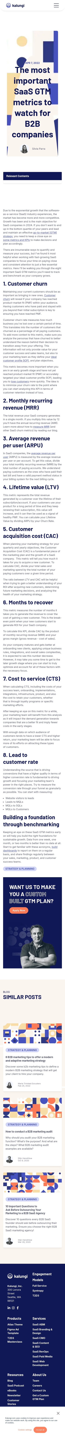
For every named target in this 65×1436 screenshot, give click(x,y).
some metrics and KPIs (16, 239)
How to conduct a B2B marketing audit (29, 1131)
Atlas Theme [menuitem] (15, 1324)
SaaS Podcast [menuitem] (15, 1385)
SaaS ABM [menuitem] (38, 1324)
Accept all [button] (40, 1430)
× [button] (58, 1413)
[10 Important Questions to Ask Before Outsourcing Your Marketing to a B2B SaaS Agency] (32, 1183)
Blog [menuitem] (10, 1380)
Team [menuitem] (35, 1380)
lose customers (20, 381)
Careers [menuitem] (37, 1385)
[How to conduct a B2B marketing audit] (32, 1108)
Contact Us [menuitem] (39, 1390)
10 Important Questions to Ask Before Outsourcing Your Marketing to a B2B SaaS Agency (25, 1210)
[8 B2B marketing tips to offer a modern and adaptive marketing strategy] (32, 1033)
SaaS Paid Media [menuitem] (42, 1356)
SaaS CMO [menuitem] (38, 1338)
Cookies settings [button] (25, 1430)
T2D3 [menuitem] (35, 1295)
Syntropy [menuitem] (37, 1290)
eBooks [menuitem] (11, 1390)
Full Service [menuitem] (39, 1285)
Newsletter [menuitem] (14, 1395)
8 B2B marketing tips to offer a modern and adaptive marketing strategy (29, 1058)
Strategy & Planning (19, 868)
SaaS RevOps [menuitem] (40, 1351)
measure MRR (41, 426)
